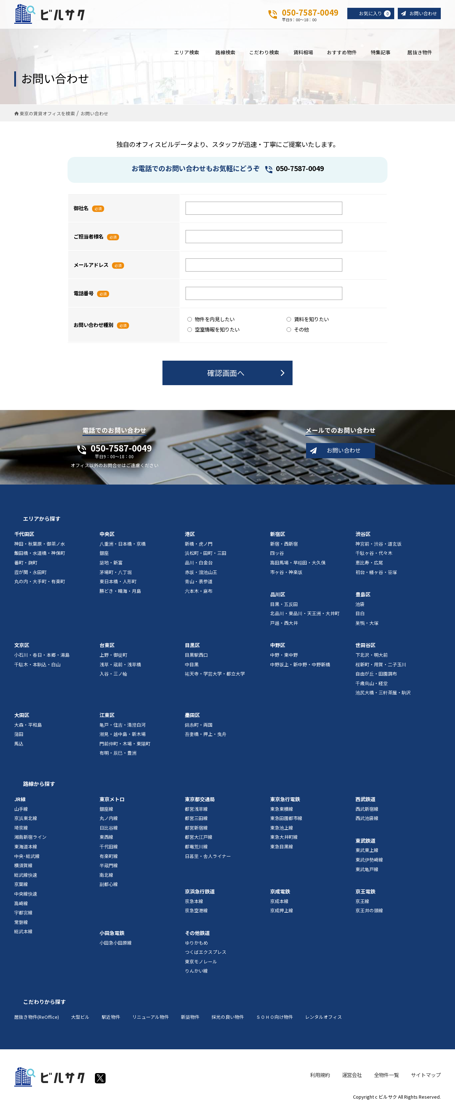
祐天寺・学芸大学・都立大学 (215, 674)
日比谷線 (109, 828)
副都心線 (109, 885)
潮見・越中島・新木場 (123, 735)
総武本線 (23, 932)
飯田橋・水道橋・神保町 (39, 554)
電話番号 (83, 293)
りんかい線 (196, 971)
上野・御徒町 (113, 655)
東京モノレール (201, 962)
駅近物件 (111, 1017)
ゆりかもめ (196, 943)
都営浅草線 (196, 809)
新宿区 (277, 534)
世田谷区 (365, 646)
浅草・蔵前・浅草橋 (120, 665)
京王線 (362, 901)
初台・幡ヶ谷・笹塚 (376, 572)
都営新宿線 (196, 828)
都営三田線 (196, 819)
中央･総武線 (27, 856)
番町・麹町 (25, 563)
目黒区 (192, 646)
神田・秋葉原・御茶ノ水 (39, 544)
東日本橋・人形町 (118, 582)
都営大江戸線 (199, 838)
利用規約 (320, 1075)
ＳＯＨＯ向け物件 (274, 1017)
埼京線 (21, 828)
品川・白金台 (199, 563)
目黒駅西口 (196, 655)
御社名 (81, 208)
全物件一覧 (386, 1075)
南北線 (106, 875)
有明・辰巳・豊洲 (118, 753)
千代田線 (109, 847)
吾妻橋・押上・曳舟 (205, 735)
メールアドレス (91, 265)
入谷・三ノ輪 (113, 674)
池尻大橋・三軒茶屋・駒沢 (383, 693)
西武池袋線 (367, 819)
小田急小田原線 (116, 943)
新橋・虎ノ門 (199, 544)
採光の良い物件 (228, 1017)
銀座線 (106, 809)
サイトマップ (426, 1075)
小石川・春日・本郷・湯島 (42, 655)
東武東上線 (367, 851)
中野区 (277, 646)
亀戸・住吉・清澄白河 (123, 725)
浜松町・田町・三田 (205, 554)
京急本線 (194, 901)
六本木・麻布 (199, 591)
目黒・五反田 (284, 604)
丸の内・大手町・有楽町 (39, 582)
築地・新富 (111, 563)
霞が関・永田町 (30, 572)
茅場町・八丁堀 (116, 572)
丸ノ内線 (109, 819)
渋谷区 (362, 534)
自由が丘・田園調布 (376, 674)
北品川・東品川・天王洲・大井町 (304, 614)
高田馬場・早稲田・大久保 (298, 563)
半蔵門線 (109, 866)
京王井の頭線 (369, 911)
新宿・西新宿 (284, 544)
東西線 (106, 838)
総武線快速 (25, 875)
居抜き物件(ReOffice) (36, 1017)
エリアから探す (41, 519)
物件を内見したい (211, 319)
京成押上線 (281, 911)
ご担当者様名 (88, 237)
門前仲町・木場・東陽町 (125, 744)
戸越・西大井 (284, 623)
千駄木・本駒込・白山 (37, 665)
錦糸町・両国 (199, 725)
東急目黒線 (281, 847)
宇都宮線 (23, 913)
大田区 (21, 715)
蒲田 (18, 735)
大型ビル (80, 1017)
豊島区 (362, 595)
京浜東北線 (25, 819)
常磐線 (21, 922)
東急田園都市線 (286, 819)
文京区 (21, 646)
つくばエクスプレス (205, 953)
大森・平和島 (28, 725)
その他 (298, 330)
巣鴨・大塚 (367, 623)
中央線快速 (25, 894)
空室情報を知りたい (213, 330)
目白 (360, 614)
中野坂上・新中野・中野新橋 (300, 665)
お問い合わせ (422, 13)
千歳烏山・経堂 (371, 683)
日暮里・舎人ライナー (208, 856)
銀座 (104, 554)
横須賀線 (23, 866)
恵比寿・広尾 (369, 563)
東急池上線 (281, 828)
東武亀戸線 (367, 869)
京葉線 (21, 885)
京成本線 (279, 901)
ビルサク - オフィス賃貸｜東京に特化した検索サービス (49, 14)
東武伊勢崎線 (369, 860)
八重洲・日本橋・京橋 (123, 544)
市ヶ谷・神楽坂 (286, 572)
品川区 (277, 595)
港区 (190, 534)
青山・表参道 (199, 582)
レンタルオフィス (323, 1017)
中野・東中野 (284, 655)
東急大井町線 (284, 838)
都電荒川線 (196, 847)
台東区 (107, 646)
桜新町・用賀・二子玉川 (380, 665)
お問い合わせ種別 (93, 325)
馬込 (18, 744)
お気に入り (372, 14)
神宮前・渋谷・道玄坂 (378, 544)
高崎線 (21, 904)
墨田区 (192, 715)
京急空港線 (196, 911)
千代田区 (24, 534)
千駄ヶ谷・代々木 (373, 554)
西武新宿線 (367, 809)
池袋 (360, 604)
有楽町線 (109, 856)
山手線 (21, 809)
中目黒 (192, 665)
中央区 (107, 534)
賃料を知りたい (308, 319)
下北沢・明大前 (371, 655)
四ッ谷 (277, 554)
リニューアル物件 (150, 1017)
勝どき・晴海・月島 (120, 591)
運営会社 (352, 1075)
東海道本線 (25, 847)
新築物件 (190, 1017)
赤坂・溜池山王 (201, 572)
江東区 (107, 715)
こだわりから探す (44, 1002)
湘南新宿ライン (30, 838)
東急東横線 (281, 809)
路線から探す (39, 784)
